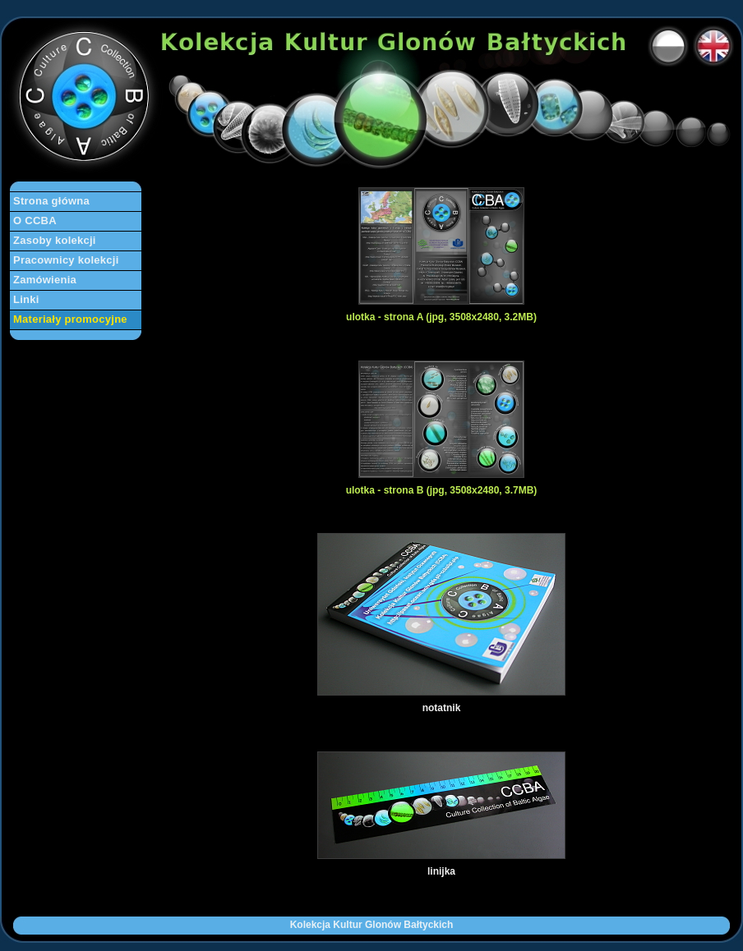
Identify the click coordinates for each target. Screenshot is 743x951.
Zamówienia (44, 279)
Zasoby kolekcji (54, 240)
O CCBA (35, 220)
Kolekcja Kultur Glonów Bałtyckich (372, 924)
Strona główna (51, 201)
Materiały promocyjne (70, 319)
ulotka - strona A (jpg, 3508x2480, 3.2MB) (441, 317)
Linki (26, 299)
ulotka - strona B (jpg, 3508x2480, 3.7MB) (442, 490)
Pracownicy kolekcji (66, 260)
